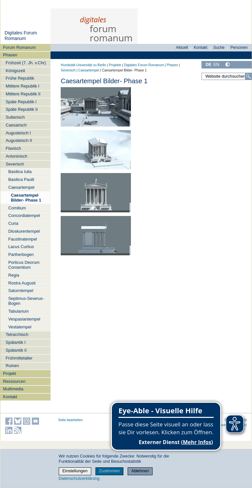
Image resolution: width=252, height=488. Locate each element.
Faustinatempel (22, 239)
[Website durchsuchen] (226, 76)
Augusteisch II (19, 140)
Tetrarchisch (17, 334)
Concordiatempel (24, 215)
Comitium (17, 207)
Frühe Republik (20, 78)
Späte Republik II (21, 109)
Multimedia (13, 388)
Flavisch (13, 148)
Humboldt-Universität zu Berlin (83, 65)
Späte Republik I (21, 101)
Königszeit (15, 70)
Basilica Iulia (20, 171)
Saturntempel (20, 290)
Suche (219, 47)
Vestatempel (19, 326)
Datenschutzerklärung (79, 478)
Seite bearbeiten (70, 420)
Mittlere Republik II (23, 93)
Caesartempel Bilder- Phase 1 (26, 198)
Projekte (115, 65)
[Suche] (248, 76)
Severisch (15, 164)
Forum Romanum (19, 47)
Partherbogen (21, 254)
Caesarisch (16, 125)
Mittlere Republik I (22, 86)
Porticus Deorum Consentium (23, 265)
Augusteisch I (18, 132)
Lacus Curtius (21, 246)
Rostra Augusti (21, 283)
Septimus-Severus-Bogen (26, 301)
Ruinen (12, 365)
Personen (239, 47)
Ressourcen (14, 381)
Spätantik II (16, 350)
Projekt (9, 373)
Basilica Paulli (21, 179)
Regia (13, 275)
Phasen (10, 54)
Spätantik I (15, 342)
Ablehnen (140, 470)
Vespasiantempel (24, 319)
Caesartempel (21, 187)
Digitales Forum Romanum (21, 35)
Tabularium (18, 311)
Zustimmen (109, 470)
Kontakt (10, 396)
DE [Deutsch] (208, 64)
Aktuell (182, 47)
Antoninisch (16, 156)
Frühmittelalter (19, 358)
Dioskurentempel (24, 231)
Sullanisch (15, 117)
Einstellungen (75, 470)
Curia (13, 223)
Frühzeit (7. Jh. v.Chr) (26, 62)
